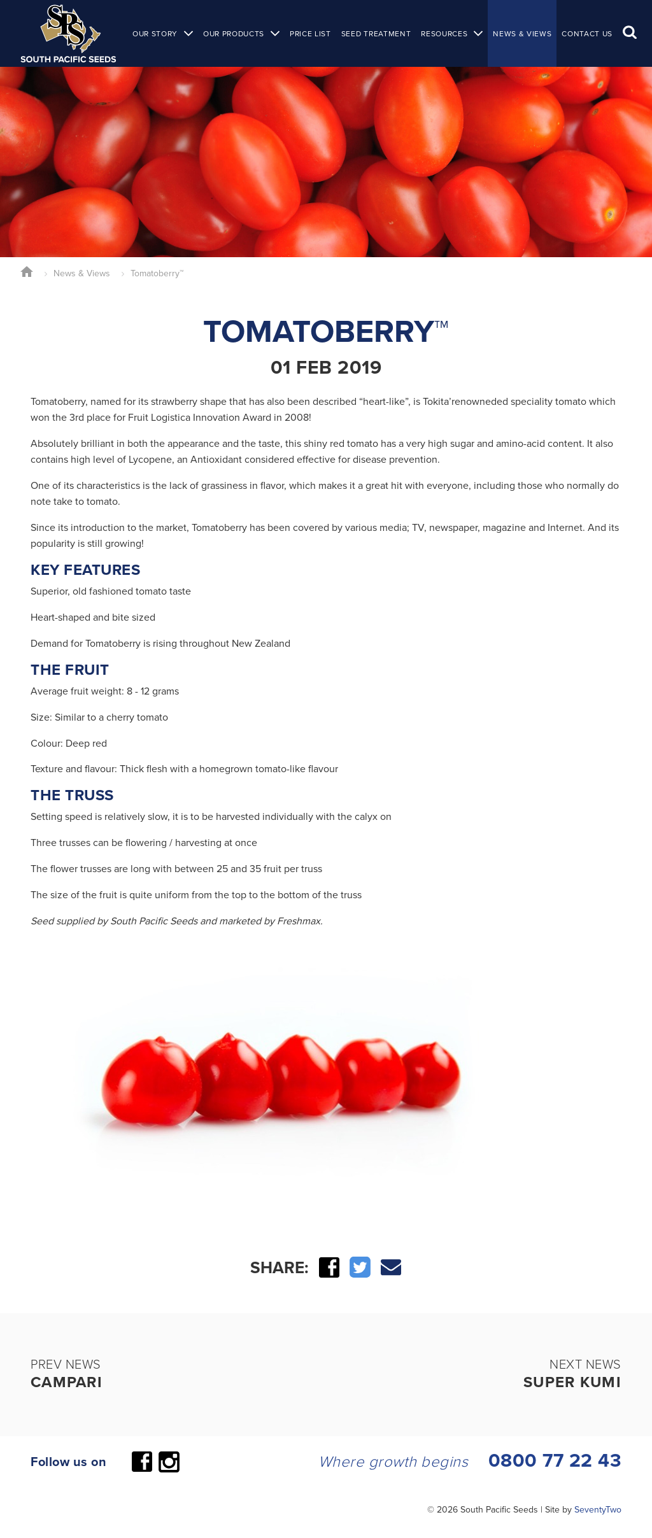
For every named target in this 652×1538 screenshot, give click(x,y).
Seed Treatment (376, 33)
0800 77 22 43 (555, 1460)
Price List (310, 33)
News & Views (522, 33)
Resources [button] (444, 33)
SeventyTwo (597, 1509)
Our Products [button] (233, 33)
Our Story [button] (155, 33)
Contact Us (587, 33)
